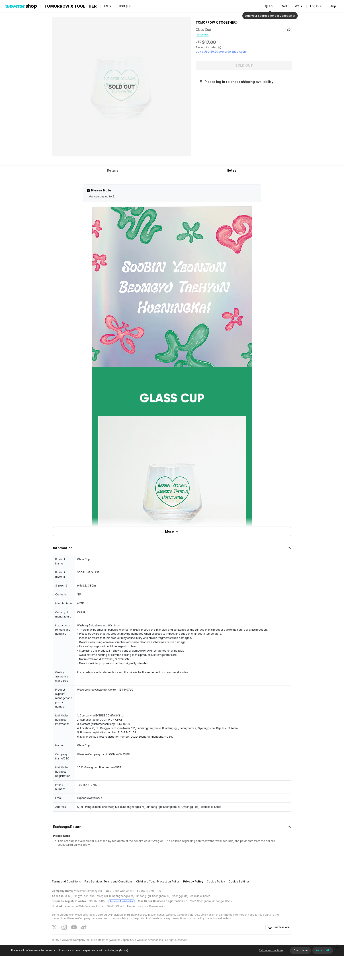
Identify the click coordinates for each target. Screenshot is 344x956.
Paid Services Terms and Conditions (108, 881)
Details (112, 170)
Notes (231, 170)
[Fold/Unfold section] (172, 548)
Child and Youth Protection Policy (158, 881)
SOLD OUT (244, 66)
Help (333, 6)
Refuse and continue (271, 950)
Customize (300, 950)
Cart (284, 6)
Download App (278, 927)
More (172, 531)
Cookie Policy (216, 881)
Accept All (322, 950)
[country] (269, 6)
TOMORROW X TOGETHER (216, 22)
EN (106, 6)
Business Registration (121, 901)
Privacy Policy (193, 881)
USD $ (123, 6)
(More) (123, 950)
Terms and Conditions (66, 881)
